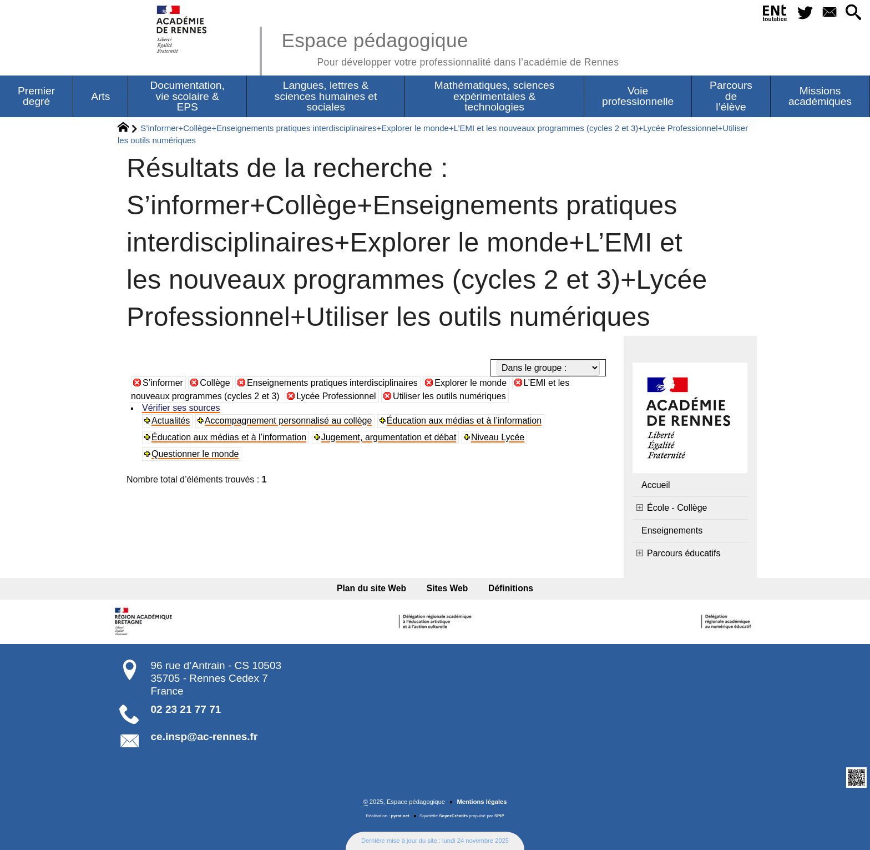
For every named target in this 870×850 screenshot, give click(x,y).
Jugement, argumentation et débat (389, 437)
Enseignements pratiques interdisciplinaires (332, 383)
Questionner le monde (195, 454)
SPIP (499, 815)
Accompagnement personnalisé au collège (288, 420)
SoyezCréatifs (453, 815)
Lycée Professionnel (336, 396)
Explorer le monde (470, 383)
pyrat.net (400, 815)
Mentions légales (482, 801)
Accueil (655, 485)
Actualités (170, 420)
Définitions (510, 588)
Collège (215, 383)
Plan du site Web (372, 588)
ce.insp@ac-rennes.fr (204, 736)
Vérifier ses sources (181, 408)
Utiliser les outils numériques (449, 396)
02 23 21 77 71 (186, 709)
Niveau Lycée (497, 437)
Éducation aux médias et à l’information (464, 420)
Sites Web (447, 588)
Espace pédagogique (450, 47)
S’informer (163, 383)
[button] (853, 13)
